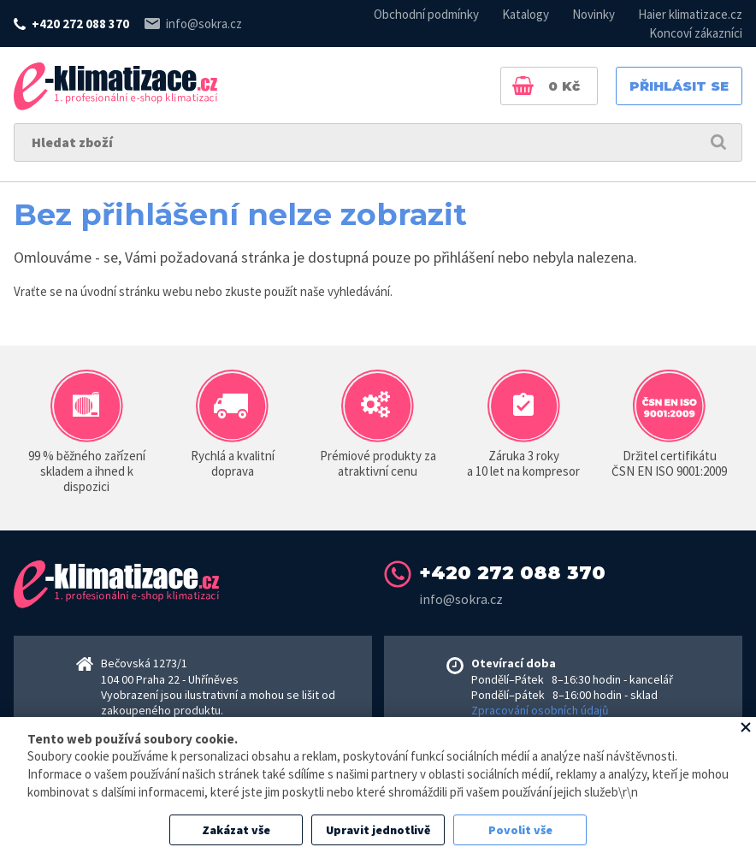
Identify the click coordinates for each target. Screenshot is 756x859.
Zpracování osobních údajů (540, 710)
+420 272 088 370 (80, 23)
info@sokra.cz (204, 23)
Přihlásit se (679, 86)
